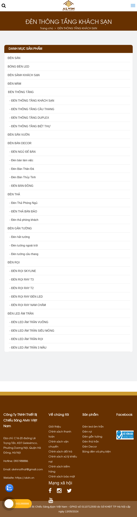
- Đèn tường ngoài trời (23, 245)
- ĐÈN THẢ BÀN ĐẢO (23, 211)
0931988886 (22, 503)
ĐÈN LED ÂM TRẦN (21, 313)
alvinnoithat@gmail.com (27, 469)
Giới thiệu (55, 426)
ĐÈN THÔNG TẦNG (21, 92)
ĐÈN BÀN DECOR (19, 143)
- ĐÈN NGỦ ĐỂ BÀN (22, 151)
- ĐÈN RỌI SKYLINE (22, 270)
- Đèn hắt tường (19, 236)
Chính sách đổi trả (60, 451)
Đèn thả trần (90, 441)
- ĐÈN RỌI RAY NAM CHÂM (27, 305)
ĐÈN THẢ (14, 194)
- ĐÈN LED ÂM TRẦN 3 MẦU (27, 347)
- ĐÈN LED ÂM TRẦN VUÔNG (28, 322)
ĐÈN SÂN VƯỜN (19, 134)
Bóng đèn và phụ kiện (96, 451)
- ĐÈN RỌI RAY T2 (21, 288)
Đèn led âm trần (93, 426)
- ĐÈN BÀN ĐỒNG (21, 185)
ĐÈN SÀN (14, 58)
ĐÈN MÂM (14, 83)
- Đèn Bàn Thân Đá (21, 168)
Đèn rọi (87, 431)
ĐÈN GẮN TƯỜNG (20, 228)
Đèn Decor (89, 446)
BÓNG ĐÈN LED (18, 66)
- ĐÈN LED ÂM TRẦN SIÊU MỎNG (31, 330)
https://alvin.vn (24, 477)
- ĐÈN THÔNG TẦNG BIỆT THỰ (29, 126)
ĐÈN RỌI (14, 262)
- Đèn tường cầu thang (23, 254)
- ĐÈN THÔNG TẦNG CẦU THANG (31, 109)
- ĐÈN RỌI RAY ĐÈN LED (26, 296)
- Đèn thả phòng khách (23, 219)
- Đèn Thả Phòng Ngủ (23, 202)
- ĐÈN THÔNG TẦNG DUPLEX (29, 117)
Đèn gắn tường (92, 436)
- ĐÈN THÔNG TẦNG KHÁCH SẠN (31, 100)
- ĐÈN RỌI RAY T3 (21, 279)
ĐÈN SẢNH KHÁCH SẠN (24, 75)
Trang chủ (46, 28)
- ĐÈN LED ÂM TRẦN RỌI (26, 339)
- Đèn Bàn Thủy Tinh (22, 177)
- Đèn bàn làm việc (21, 160)
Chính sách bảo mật (62, 476)
